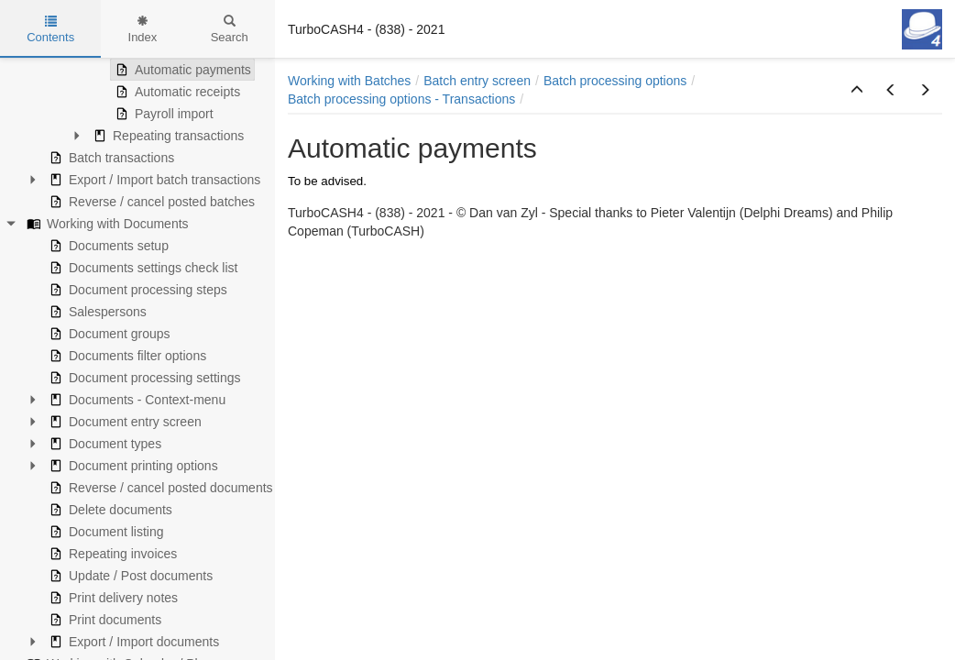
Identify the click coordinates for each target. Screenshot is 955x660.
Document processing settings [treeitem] (143, 378)
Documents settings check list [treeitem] (141, 268)
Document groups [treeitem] (107, 334)
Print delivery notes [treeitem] (111, 598)
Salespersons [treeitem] (96, 312)
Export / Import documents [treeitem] (132, 642)
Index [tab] (143, 29)
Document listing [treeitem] (104, 532)
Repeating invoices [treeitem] (111, 554)
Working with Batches (349, 80)
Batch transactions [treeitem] (109, 158)
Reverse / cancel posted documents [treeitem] (159, 488)
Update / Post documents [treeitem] (129, 576)
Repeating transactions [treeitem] (166, 136)
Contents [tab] (50, 29)
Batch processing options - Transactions (401, 99)
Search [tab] (229, 29)
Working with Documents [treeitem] (106, 224)
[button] (857, 90)
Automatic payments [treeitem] (181, 70)
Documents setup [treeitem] (107, 246)
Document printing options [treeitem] (131, 466)
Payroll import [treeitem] (162, 114)
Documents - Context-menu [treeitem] (135, 400)
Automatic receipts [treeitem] (175, 92)
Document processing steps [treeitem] (136, 290)
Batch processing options (614, 80)
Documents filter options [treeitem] (125, 356)
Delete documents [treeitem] (108, 510)
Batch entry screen (477, 80)
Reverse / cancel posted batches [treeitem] (150, 202)
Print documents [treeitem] (103, 620)
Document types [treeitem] (103, 444)
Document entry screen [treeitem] (123, 422)
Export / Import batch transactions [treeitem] (152, 180)
